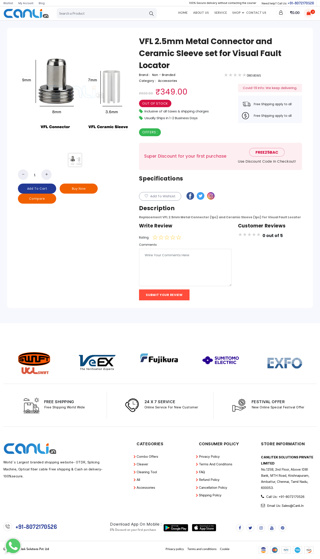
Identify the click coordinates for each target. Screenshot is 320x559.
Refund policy (209, 480)
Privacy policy (209, 456)
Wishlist (8, 3)
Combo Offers (147, 456)
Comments (148, 245)
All (138, 480)
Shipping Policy (210, 495)
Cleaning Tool (147, 472)
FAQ (202, 472)
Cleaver (142, 464)
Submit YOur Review (164, 295)
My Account (25, 3)
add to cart (37, 188)
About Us (201, 12)
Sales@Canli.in (293, 506)
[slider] (167, 238)
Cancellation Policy (213, 487)
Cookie (225, 549)
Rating (144, 237)
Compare (37, 198)
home (183, 12)
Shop (238, 12)
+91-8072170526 (301, 3)
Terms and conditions (215, 464)
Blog (42, 3)
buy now (79, 188)
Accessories (146, 487)
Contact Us (256, 12)
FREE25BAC (267, 152)
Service (220, 12)
